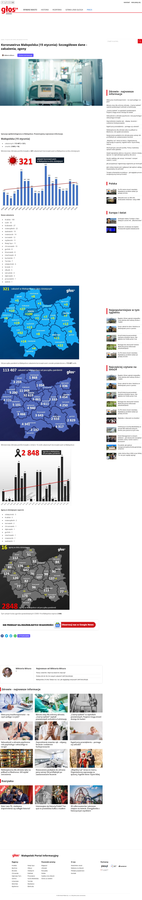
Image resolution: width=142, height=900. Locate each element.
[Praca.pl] (104, 866)
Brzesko (14, 871)
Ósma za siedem (46, 878)
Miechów (15, 884)
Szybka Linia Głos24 (74, 9)
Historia (45, 9)
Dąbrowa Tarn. (17, 876)
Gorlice (14, 878)
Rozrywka (57, 9)
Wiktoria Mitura (9, 55)
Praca (89, 9)
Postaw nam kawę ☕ (25, 55)
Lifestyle (44, 868)
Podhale (30, 873)
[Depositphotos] (123, 866)
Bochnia (14, 868)
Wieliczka (31, 886)
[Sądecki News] (114, 866)
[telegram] (10, 636)
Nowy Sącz (31, 865)
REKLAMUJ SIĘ (136, 2)
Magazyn (44, 865)
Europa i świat (117, 212)
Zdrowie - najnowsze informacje (21, 689)
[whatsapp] (15, 636)
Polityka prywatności (77, 871)
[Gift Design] (104, 870)
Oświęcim (31, 871)
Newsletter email (76, 865)
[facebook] (2, 636)
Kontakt (73, 873)
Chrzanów (15, 873)
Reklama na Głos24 (77, 868)
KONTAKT (127, 2)
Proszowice (31, 876)
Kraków (14, 865)
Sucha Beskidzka (33, 878)
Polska (113, 183)
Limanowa (15, 881)
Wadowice (31, 884)
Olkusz (30, 868)
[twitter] (6, 636)
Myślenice (15, 886)
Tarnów (30, 881)
